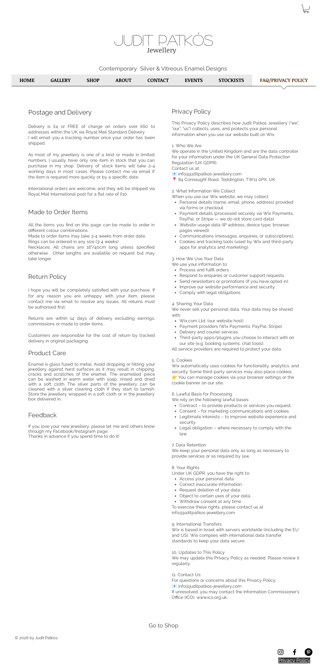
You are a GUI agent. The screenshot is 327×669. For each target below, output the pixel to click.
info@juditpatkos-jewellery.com (203, 512)
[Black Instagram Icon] (280, 652)
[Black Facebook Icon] (294, 652)
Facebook (63, 431)
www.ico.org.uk (212, 597)
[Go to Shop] (163, 625)
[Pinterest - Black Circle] (308, 652)
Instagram (85, 431)
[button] (306, 9)
